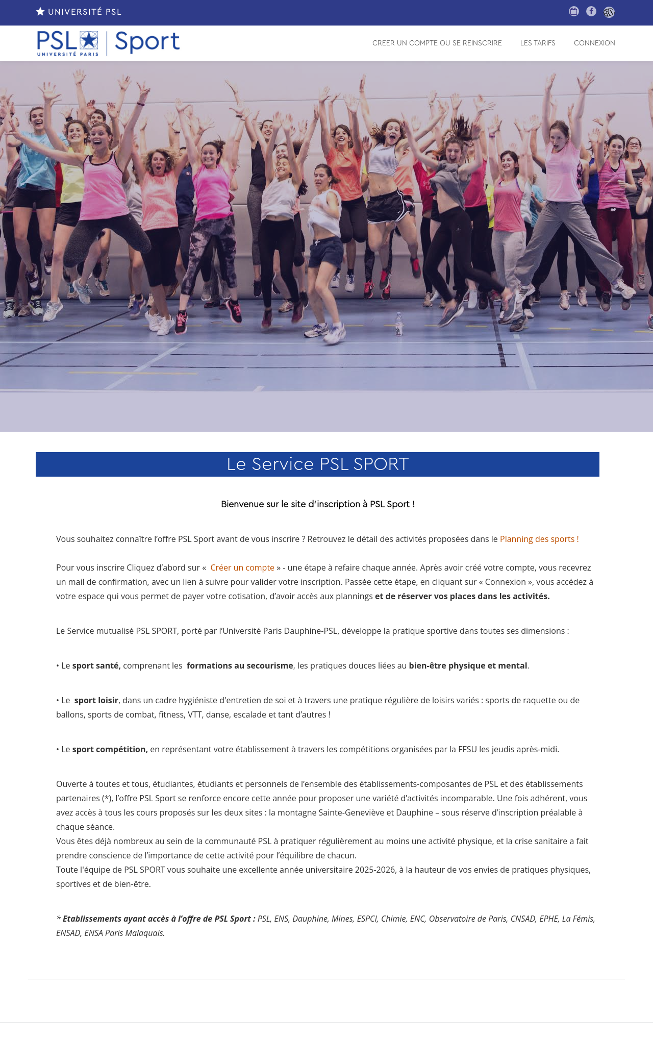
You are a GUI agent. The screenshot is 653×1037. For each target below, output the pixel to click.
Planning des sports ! (539, 539)
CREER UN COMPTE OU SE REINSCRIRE (437, 43)
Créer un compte (242, 567)
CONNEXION (594, 43)
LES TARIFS (538, 43)
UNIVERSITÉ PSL (79, 12)
